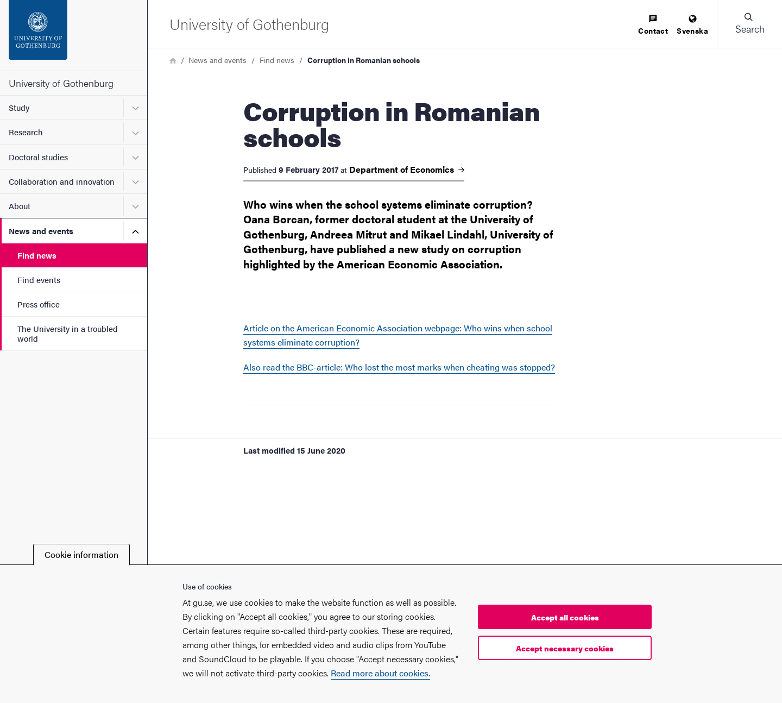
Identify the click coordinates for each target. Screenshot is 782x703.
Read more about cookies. (380, 673)
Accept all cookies (565, 617)
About (19, 205)
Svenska (692, 25)
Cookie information (81, 554)
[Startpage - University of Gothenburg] (73, 35)
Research (26, 131)
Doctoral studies (38, 156)
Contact (653, 25)
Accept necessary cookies (565, 648)
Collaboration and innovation (62, 181)
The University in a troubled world (67, 333)
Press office (38, 304)
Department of (406, 169)
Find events (38, 279)
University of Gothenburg (61, 83)
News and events (41, 230)
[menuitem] (653, 25)
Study (19, 107)
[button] (749, 24)
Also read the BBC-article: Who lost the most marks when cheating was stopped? (399, 367)
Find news (36, 255)
